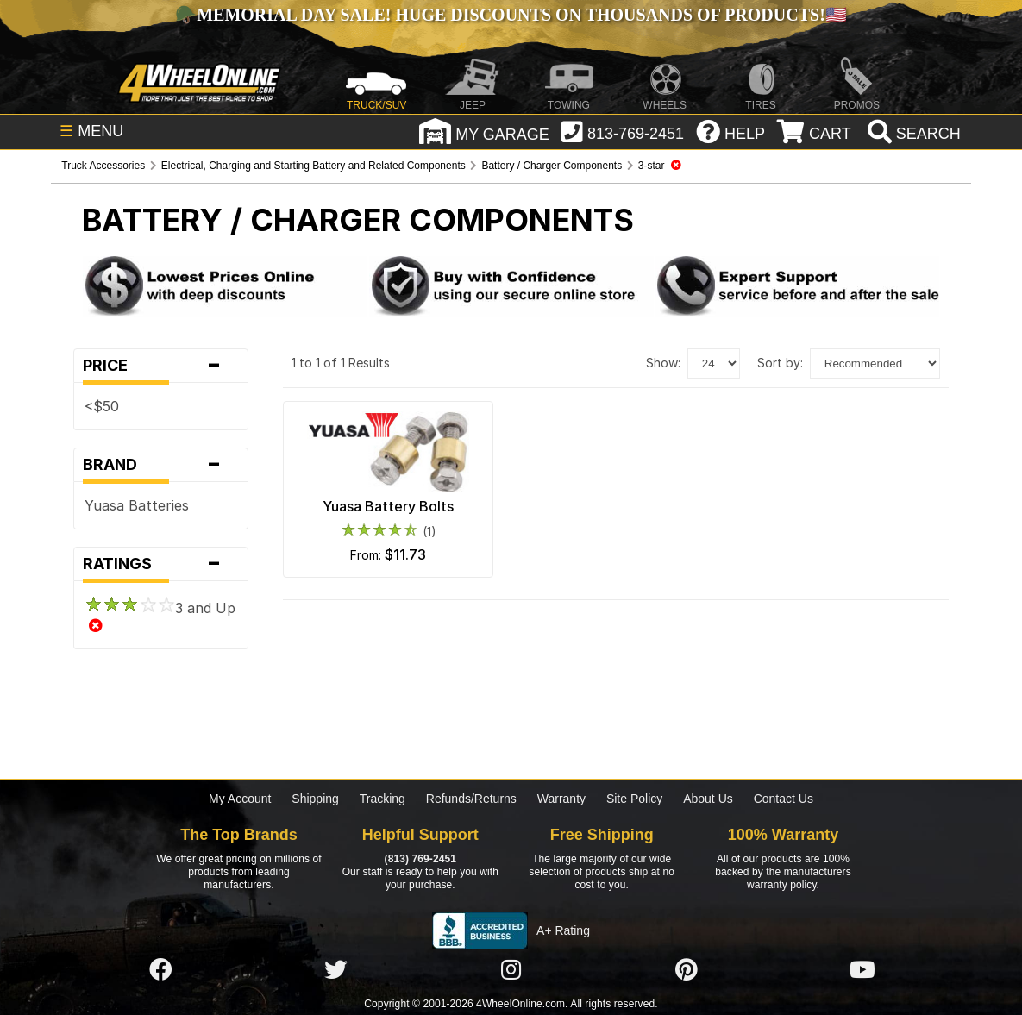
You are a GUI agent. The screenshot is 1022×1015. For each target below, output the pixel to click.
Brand (161, 465)
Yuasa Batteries (137, 505)
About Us (708, 798)
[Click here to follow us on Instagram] (511, 970)
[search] (912, 133)
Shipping (315, 798)
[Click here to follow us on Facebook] (160, 970)
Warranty (561, 798)
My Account (240, 798)
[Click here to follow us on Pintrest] (686, 970)
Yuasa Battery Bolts (388, 506)
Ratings (161, 564)
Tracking (382, 798)
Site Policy (634, 798)
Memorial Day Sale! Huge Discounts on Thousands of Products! (511, 14)
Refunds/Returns (471, 798)
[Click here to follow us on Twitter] (335, 970)
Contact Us (783, 798)
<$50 (102, 406)
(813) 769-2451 (420, 859)
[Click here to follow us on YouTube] (862, 970)
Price (161, 365)
